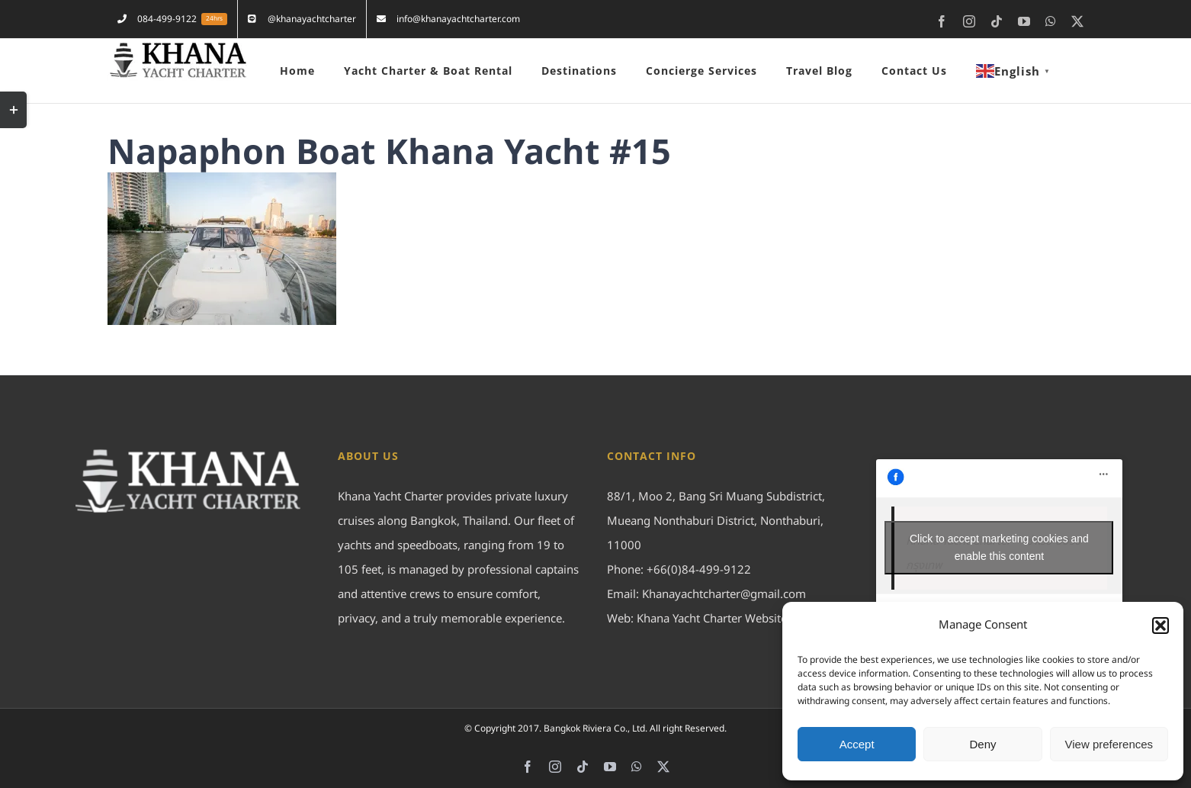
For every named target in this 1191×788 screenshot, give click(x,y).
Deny (982, 744)
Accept (857, 744)
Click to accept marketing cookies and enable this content (999, 547)
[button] (1160, 625)
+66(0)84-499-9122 (699, 570)
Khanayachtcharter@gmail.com (724, 594)
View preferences (1109, 744)
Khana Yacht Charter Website (712, 619)
